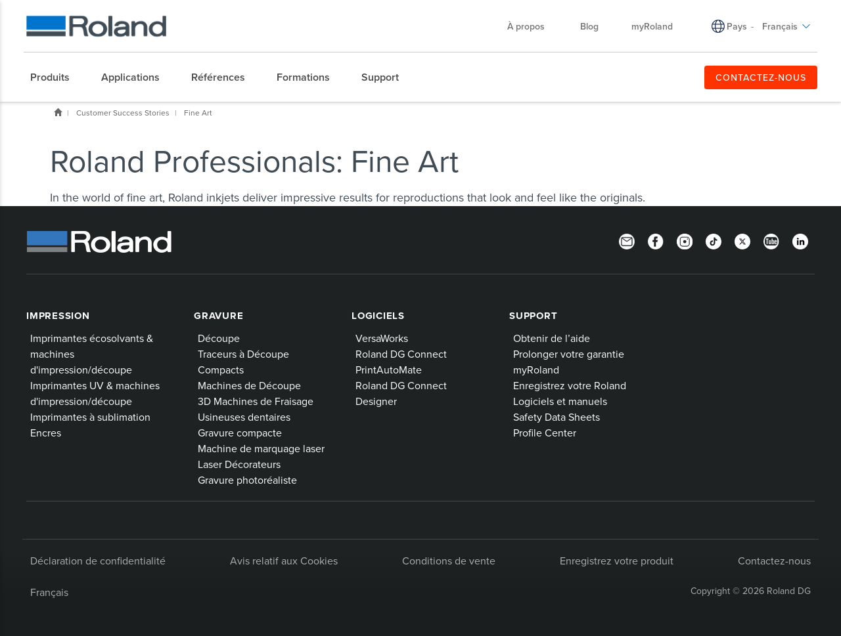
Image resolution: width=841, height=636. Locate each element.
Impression (58, 315)
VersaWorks (381, 338)
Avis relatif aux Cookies (284, 560)
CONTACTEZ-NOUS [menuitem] (761, 77)
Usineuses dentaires (244, 417)
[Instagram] (685, 240)
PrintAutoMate (388, 369)
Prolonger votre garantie (568, 354)
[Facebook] (656, 240)
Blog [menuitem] (589, 26)
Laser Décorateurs (239, 464)
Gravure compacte (240, 432)
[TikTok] (713, 240)
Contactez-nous (774, 560)
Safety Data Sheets (556, 417)
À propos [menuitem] (532, 26)
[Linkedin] (800, 240)
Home (58, 112)
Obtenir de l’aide (551, 338)
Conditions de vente (448, 560)
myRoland (536, 369)
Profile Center (544, 432)
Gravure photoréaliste (247, 480)
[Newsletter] (627, 240)
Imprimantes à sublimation (90, 417)
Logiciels (378, 315)
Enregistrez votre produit (616, 560)
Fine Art (198, 112)
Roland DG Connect (401, 354)
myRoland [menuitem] (652, 26)
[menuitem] (56, 77)
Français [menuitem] (786, 26)
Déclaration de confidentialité (98, 560)
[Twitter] (742, 240)
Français (49, 592)
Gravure (218, 315)
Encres (45, 432)
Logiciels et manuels (560, 401)
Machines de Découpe (249, 385)
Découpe (219, 338)
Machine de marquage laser (261, 448)
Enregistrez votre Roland (569, 385)
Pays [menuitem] (737, 26)
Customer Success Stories (123, 112)
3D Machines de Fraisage (255, 401)
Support (533, 315)
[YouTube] (771, 240)
